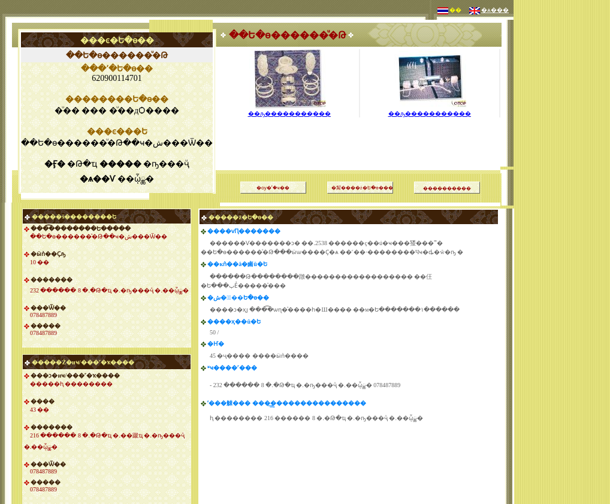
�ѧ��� (495, 10)
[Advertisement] (562, 180)
